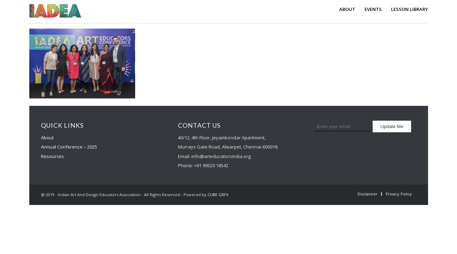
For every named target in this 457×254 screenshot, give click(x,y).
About (47, 137)
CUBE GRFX (218, 194)
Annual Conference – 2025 (69, 147)
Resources (52, 156)
